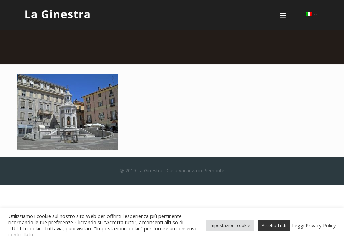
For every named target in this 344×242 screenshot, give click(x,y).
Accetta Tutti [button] (274, 225)
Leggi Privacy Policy (314, 225)
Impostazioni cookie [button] (230, 225)
